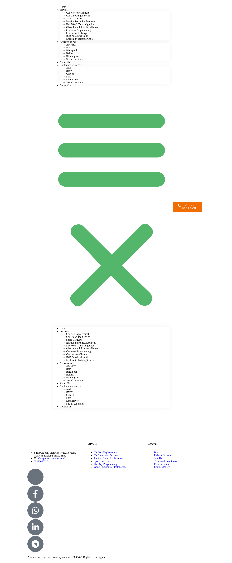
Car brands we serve (70, 65)
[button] (111, 206)
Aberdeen (71, 44)
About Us (65, 383)
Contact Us (65, 85)
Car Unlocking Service (78, 15)
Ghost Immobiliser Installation (82, 27)
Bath (68, 47)
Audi (68, 67)
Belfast (69, 53)
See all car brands (75, 82)
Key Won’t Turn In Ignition (80, 24)
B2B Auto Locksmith (77, 36)
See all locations (74, 59)
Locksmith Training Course (80, 38)
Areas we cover (68, 41)
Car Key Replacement (77, 12)
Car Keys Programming (78, 30)
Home (63, 328)
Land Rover (72, 79)
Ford (68, 76)
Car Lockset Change (76, 33)
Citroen (70, 73)
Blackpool (71, 50)
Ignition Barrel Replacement (81, 21)
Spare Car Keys (74, 18)
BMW (69, 70)
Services (64, 9)
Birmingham (72, 56)
